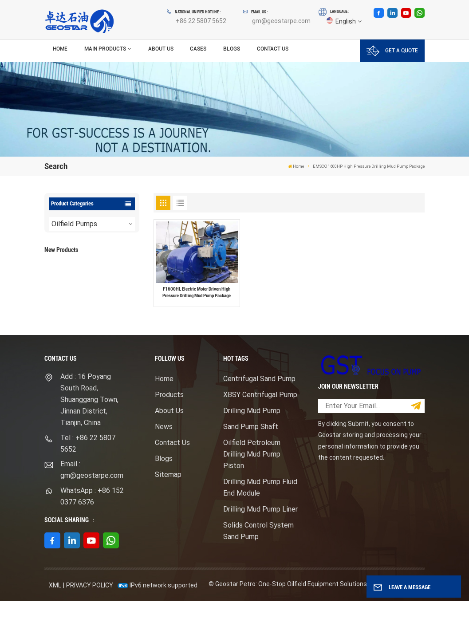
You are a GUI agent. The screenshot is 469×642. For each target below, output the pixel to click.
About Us (160, 49)
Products (169, 436)
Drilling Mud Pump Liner (260, 550)
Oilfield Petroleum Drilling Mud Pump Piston (251, 495)
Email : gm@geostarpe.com (91, 511)
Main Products (105, 49)
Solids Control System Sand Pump (258, 572)
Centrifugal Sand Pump (259, 420)
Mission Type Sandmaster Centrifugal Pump (105, 323)
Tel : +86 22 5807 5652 (87, 484)
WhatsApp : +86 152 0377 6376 (92, 537)
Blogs (231, 49)
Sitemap (168, 516)
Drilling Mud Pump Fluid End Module (260, 529)
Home (60, 49)
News (164, 468)
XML (55, 626)
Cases (198, 49)
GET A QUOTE (392, 50)
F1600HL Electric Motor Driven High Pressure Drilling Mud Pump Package (105, 277)
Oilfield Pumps (74, 224)
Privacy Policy (89, 626)
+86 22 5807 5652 (201, 20)
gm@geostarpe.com (281, 20)
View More (98, 291)
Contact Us (272, 49)
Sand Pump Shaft (250, 468)
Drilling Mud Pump (251, 452)
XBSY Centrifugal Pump (260, 436)
